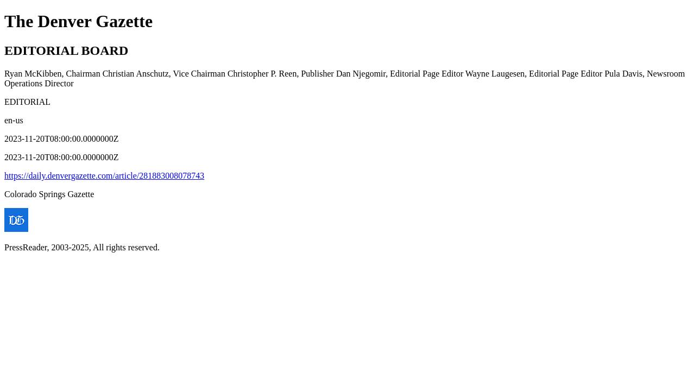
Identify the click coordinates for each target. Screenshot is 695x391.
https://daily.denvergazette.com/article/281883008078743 (104, 175)
